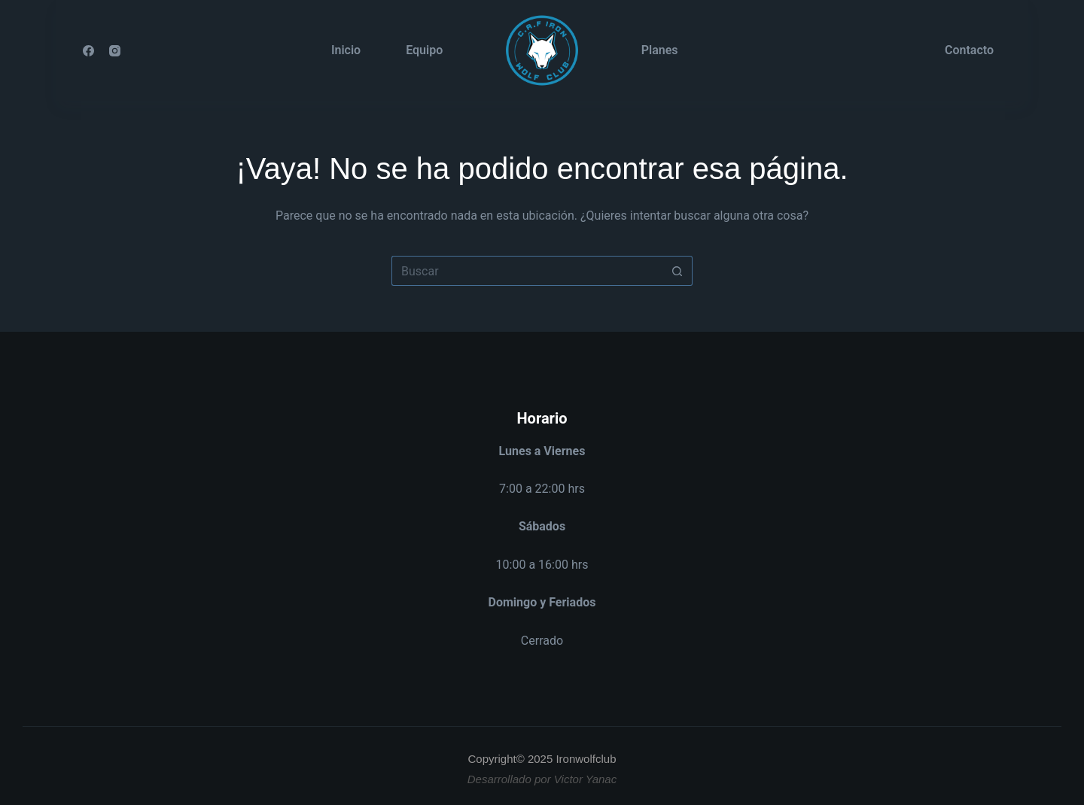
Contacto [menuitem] (969, 50)
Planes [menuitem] (659, 50)
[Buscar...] (526, 271)
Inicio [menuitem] (346, 50)
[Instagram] (114, 50)
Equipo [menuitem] (424, 50)
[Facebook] (88, 50)
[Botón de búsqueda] (677, 271)
